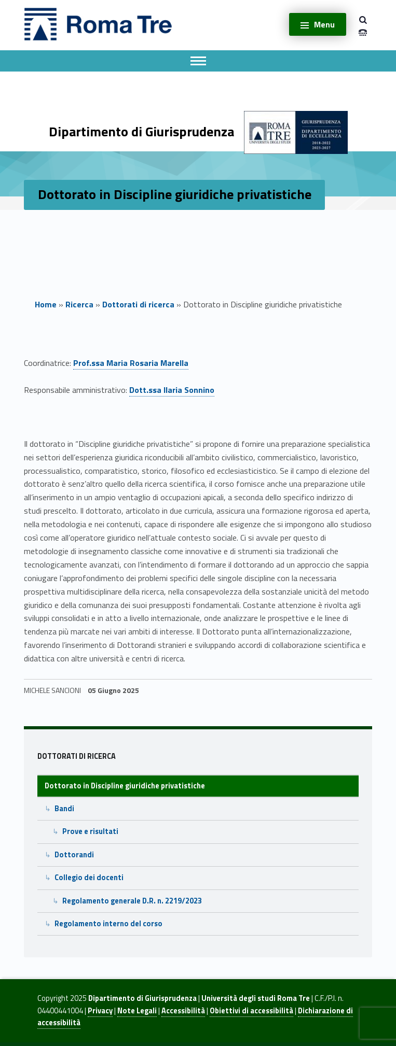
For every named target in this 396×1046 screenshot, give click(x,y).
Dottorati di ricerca (138, 304)
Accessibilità (183, 1010)
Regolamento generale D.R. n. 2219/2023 (132, 901)
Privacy (100, 1010)
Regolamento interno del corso (108, 923)
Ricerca (79, 304)
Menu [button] (324, 24)
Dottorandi (74, 854)
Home (46, 304)
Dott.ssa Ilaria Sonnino (171, 390)
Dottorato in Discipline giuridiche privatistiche (125, 785)
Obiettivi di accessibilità (251, 1010)
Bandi (64, 808)
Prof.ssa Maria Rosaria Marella (130, 363)
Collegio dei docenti (89, 877)
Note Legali (137, 1010)
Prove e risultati (90, 831)
